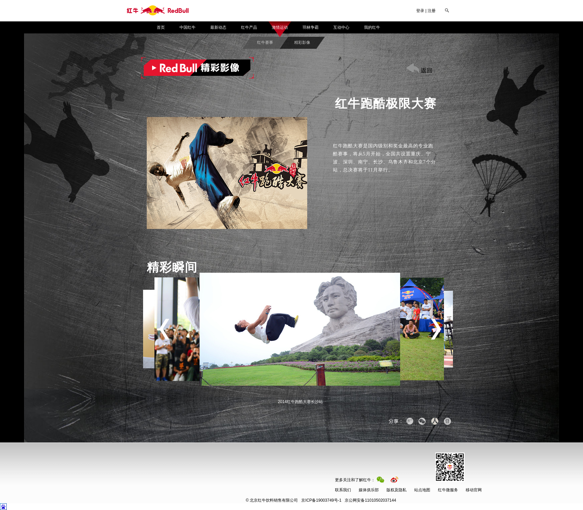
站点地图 (422, 490)
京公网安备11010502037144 (348, 500)
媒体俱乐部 (369, 490)
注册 (432, 10)
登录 (420, 10)
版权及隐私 (396, 490)
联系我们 (343, 490)
